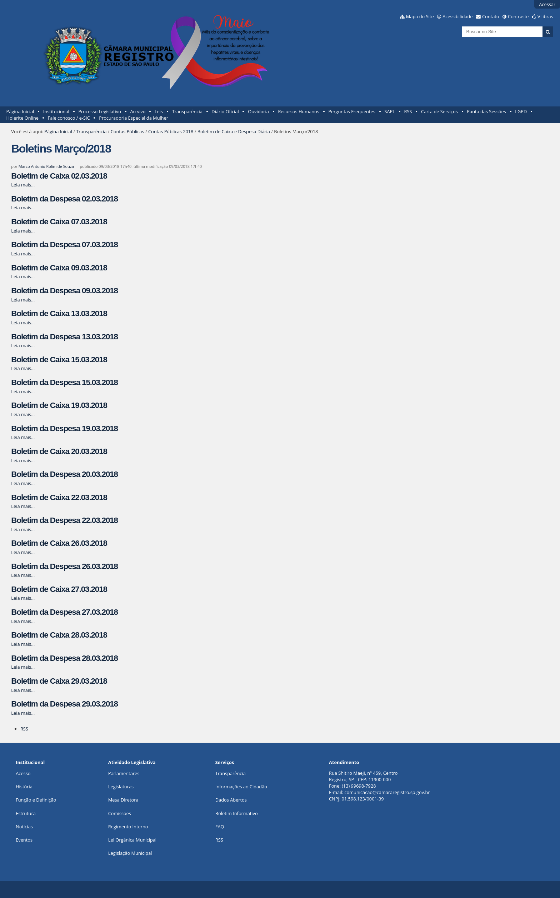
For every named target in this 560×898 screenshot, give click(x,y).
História (24, 786)
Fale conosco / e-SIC (69, 118)
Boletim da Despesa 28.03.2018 (64, 658)
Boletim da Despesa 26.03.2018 (64, 566)
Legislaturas (121, 786)
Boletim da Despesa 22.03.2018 (64, 520)
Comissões (119, 813)
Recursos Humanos (298, 111)
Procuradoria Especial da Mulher (133, 118)
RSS (408, 111)
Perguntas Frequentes (351, 111)
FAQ (219, 826)
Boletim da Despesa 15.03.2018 (64, 382)
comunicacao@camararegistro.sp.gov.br (387, 792)
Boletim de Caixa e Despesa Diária (234, 131)
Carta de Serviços (439, 111)
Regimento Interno (128, 826)
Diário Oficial (225, 111)
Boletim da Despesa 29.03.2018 (64, 703)
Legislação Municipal (130, 853)
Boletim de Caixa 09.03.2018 (59, 267)
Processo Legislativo (99, 111)
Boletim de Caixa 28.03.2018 (59, 634)
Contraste (518, 16)
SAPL (389, 111)
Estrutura (26, 813)
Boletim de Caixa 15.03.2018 (59, 359)
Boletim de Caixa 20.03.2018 (59, 451)
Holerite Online (22, 118)
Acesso (23, 773)
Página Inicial (20, 111)
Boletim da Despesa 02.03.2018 (64, 198)
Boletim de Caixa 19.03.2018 (59, 405)
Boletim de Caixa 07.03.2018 (59, 221)
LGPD (521, 111)
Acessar (547, 4)
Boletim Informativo (236, 813)
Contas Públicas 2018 (170, 131)
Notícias (24, 826)
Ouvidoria (258, 111)
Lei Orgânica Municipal (132, 840)
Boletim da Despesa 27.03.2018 (64, 612)
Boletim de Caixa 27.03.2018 (59, 589)
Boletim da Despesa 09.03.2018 (64, 290)
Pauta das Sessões (486, 111)
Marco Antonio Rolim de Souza (46, 166)
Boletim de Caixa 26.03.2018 (59, 543)
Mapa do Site (420, 16)
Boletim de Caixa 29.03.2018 (59, 681)
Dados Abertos (231, 800)
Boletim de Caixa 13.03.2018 (59, 313)
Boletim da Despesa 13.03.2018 (64, 336)
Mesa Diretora (123, 800)
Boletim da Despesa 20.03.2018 (64, 474)
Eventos (24, 840)
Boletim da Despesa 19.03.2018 (64, 428)
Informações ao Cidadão (241, 786)
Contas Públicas (127, 131)
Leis (159, 111)
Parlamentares (123, 773)
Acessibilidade (457, 16)
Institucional (56, 111)
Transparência (187, 111)
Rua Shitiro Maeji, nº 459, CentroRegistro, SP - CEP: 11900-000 (363, 776)
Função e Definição (36, 800)
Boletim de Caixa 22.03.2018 (59, 497)
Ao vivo (138, 111)
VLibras (545, 16)
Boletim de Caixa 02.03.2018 (59, 175)
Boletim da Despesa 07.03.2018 (64, 244)
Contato (490, 16)
